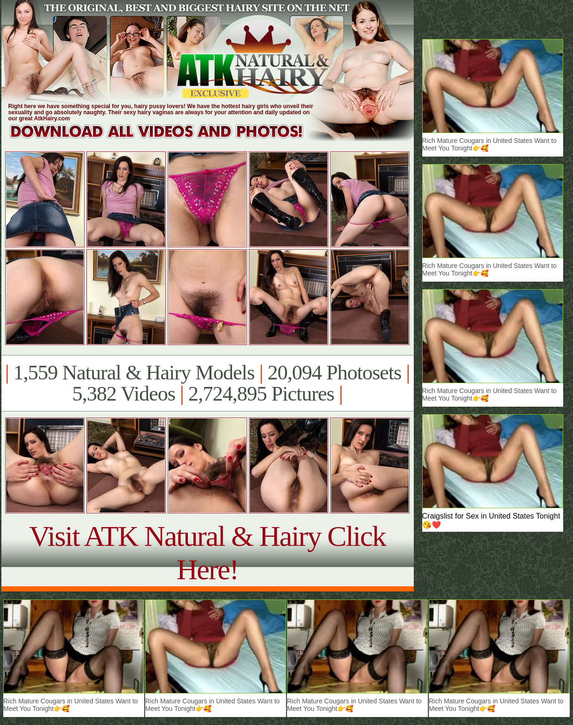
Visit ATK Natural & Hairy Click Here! (207, 552)
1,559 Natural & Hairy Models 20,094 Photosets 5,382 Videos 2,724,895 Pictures (207, 383)
